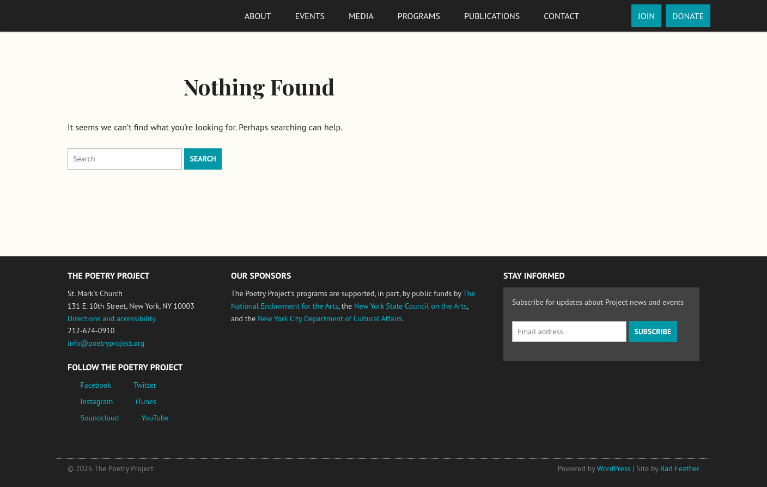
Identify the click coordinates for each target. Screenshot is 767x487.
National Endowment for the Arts (261, 359)
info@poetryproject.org (106, 343)
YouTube (154, 418)
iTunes (146, 401)
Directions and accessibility (112, 318)
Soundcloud (100, 418)
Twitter (144, 385)
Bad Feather (679, 468)
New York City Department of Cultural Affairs (330, 318)
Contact (561, 15)
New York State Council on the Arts (410, 306)
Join (646, 15)
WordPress (614, 468)
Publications (492, 15)
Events (310, 15)
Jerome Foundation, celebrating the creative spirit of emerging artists (332, 359)
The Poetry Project (107, 15)
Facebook (96, 385)
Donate (688, 15)
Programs (419, 15)
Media (361, 15)
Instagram (97, 401)
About (258, 15)
